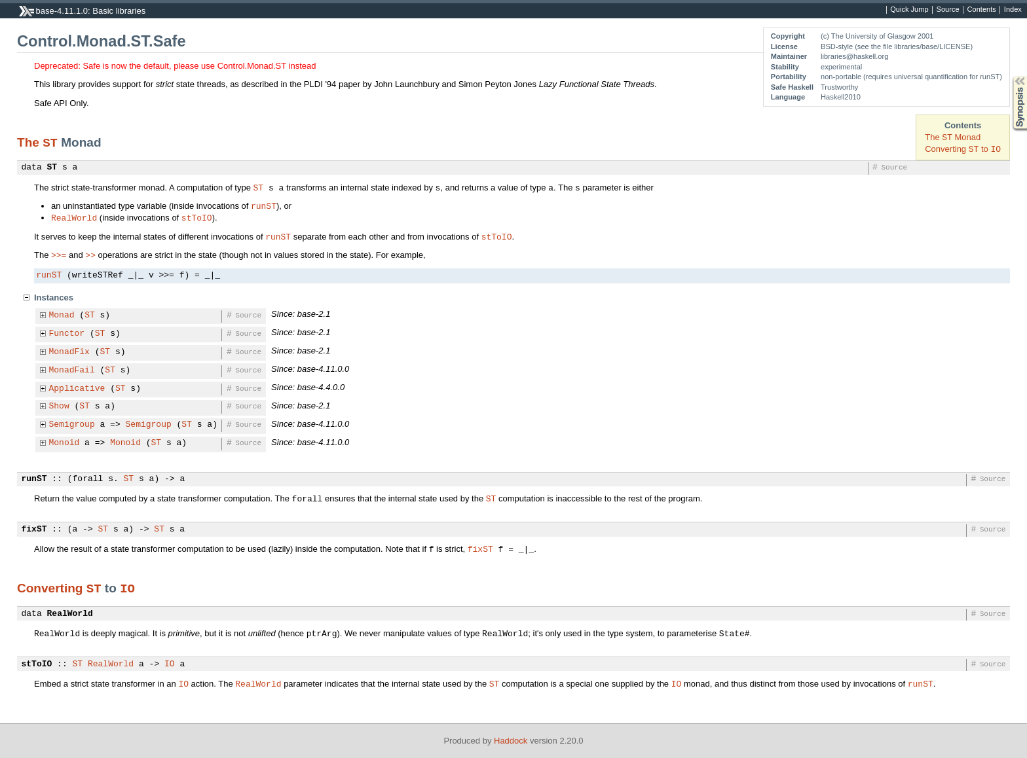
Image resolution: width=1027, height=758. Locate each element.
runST (263, 205)
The (30, 142)
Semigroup (72, 425)
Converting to (963, 149)
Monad (62, 315)
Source (948, 10)
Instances (53, 297)
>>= (58, 255)
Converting (51, 588)
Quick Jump (909, 10)
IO (127, 587)
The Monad (952, 137)
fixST (34, 529)
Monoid (64, 443)
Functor (67, 334)
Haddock (510, 741)
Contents (981, 10)
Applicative (77, 389)
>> (90, 255)
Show (59, 406)
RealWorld (74, 217)
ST (50, 142)
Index (1013, 10)
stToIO (196, 217)
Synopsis (1009, 76)
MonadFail (72, 370)
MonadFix (69, 352)
